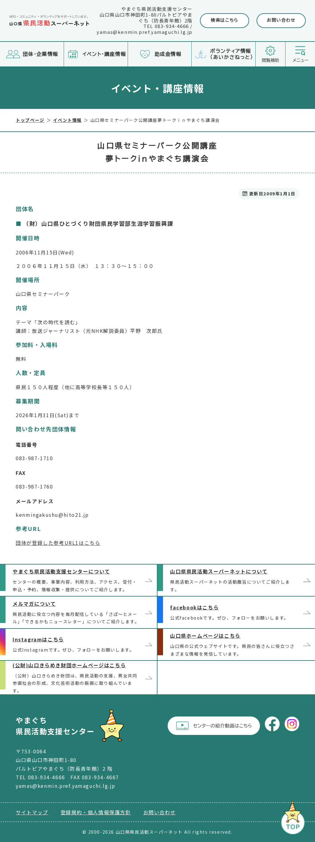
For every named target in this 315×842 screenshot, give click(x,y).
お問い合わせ (281, 20)
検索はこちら (224, 20)
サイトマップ (32, 812)
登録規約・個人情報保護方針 (96, 812)
